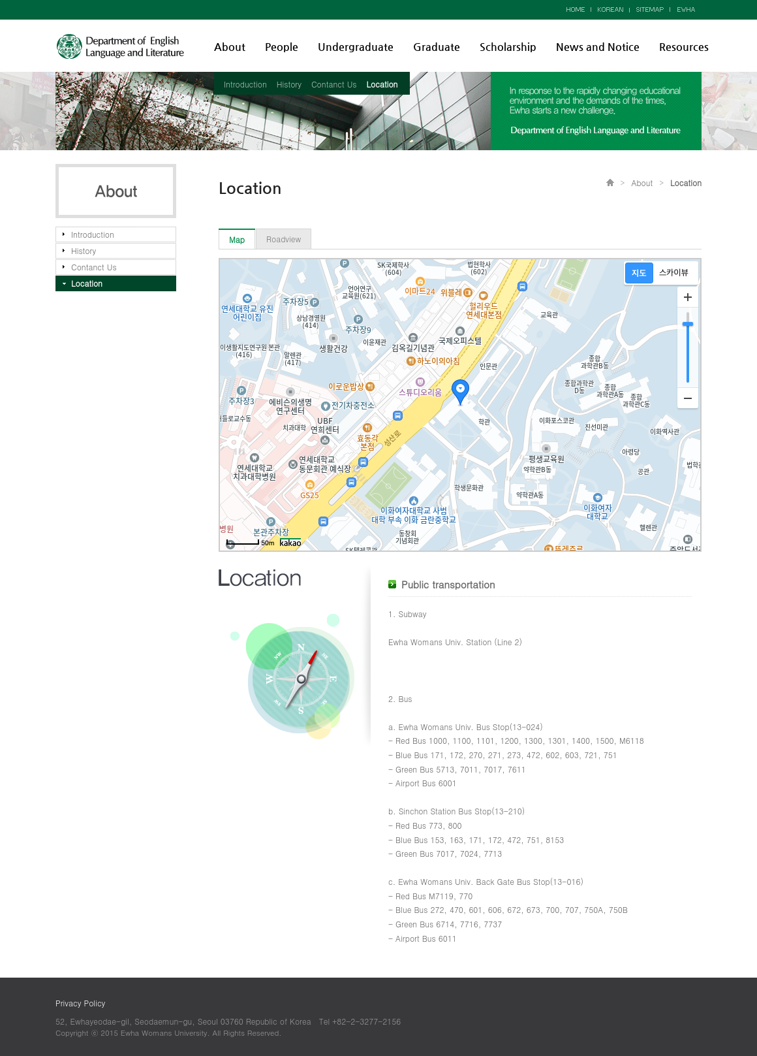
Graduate (436, 46)
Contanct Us (334, 83)
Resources (684, 46)
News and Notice (598, 46)
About (229, 46)
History (289, 83)
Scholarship (508, 46)
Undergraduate (356, 46)
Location (382, 83)
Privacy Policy (80, 1002)
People (281, 46)
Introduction (245, 83)
